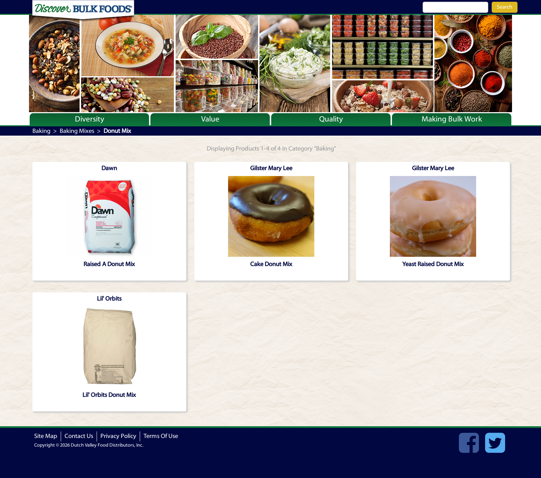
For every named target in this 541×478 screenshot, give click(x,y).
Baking (41, 131)
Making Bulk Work (452, 119)
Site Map (45, 436)
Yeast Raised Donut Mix (433, 264)
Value (210, 119)
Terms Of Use (161, 436)
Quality (331, 119)
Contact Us (79, 436)
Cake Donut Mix (271, 264)
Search (504, 7)
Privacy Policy (118, 436)
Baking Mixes (77, 131)
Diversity (89, 119)
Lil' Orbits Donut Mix (109, 395)
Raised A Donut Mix (109, 264)
